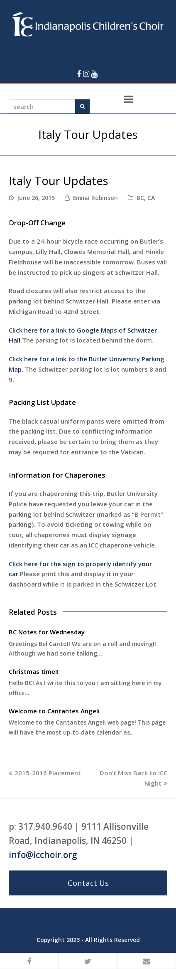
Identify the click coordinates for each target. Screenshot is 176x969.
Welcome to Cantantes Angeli (54, 711)
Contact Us (88, 883)
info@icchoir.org (43, 855)
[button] (29, 961)
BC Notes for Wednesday (47, 632)
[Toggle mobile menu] (128, 98)
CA (151, 198)
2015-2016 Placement (45, 773)
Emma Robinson (95, 198)
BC (140, 198)
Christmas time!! (34, 671)
